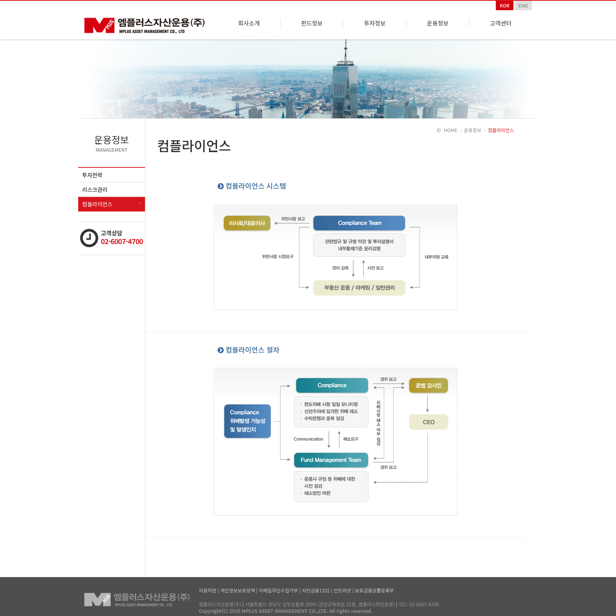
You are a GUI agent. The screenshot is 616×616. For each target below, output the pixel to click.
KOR (505, 5)
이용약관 (207, 588)
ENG (523, 5)
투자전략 (92, 173)
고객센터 (501, 23)
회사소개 (249, 23)
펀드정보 (312, 23)
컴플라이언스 (97, 202)
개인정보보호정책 (237, 588)
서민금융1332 (316, 588)
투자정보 (374, 23)
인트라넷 (342, 588)
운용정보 (438, 23)
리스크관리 (94, 188)
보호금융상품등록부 (374, 588)
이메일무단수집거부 (278, 588)
